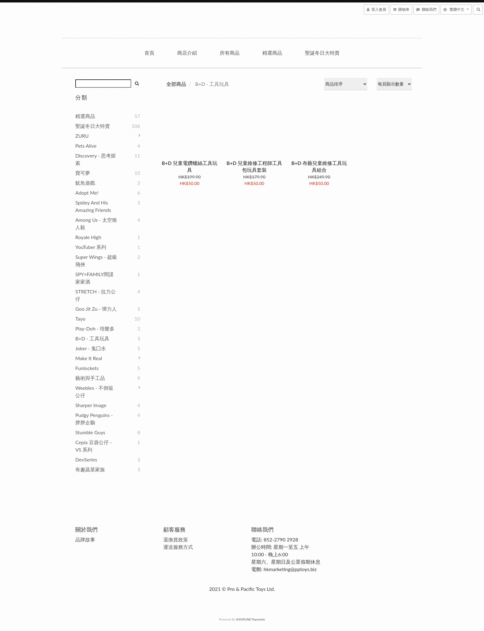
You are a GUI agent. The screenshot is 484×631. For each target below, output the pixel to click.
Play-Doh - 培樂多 (95, 328)
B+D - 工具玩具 (92, 338)
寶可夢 (82, 173)
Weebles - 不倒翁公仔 (94, 391)
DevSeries (86, 459)
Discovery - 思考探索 (95, 159)
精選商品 (272, 53)
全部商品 (176, 84)
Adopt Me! (86, 193)
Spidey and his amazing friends (93, 206)
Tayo (80, 319)
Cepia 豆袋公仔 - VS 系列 (93, 445)
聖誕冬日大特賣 (322, 53)
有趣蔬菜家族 (90, 469)
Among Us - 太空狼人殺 (96, 223)
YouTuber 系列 (90, 247)
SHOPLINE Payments (250, 619)
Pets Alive (86, 146)
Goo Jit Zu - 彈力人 (96, 309)
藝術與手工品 (90, 378)
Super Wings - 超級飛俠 (96, 260)
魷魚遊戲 (85, 183)
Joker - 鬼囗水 (90, 348)
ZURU (82, 136)
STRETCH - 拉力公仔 (95, 295)
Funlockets (87, 368)
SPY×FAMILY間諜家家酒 (94, 277)
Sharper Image (90, 405)
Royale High (88, 237)
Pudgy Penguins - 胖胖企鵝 (94, 418)
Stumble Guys (90, 432)
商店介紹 (187, 53)
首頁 (149, 53)
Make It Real (88, 358)
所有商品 (230, 53)
